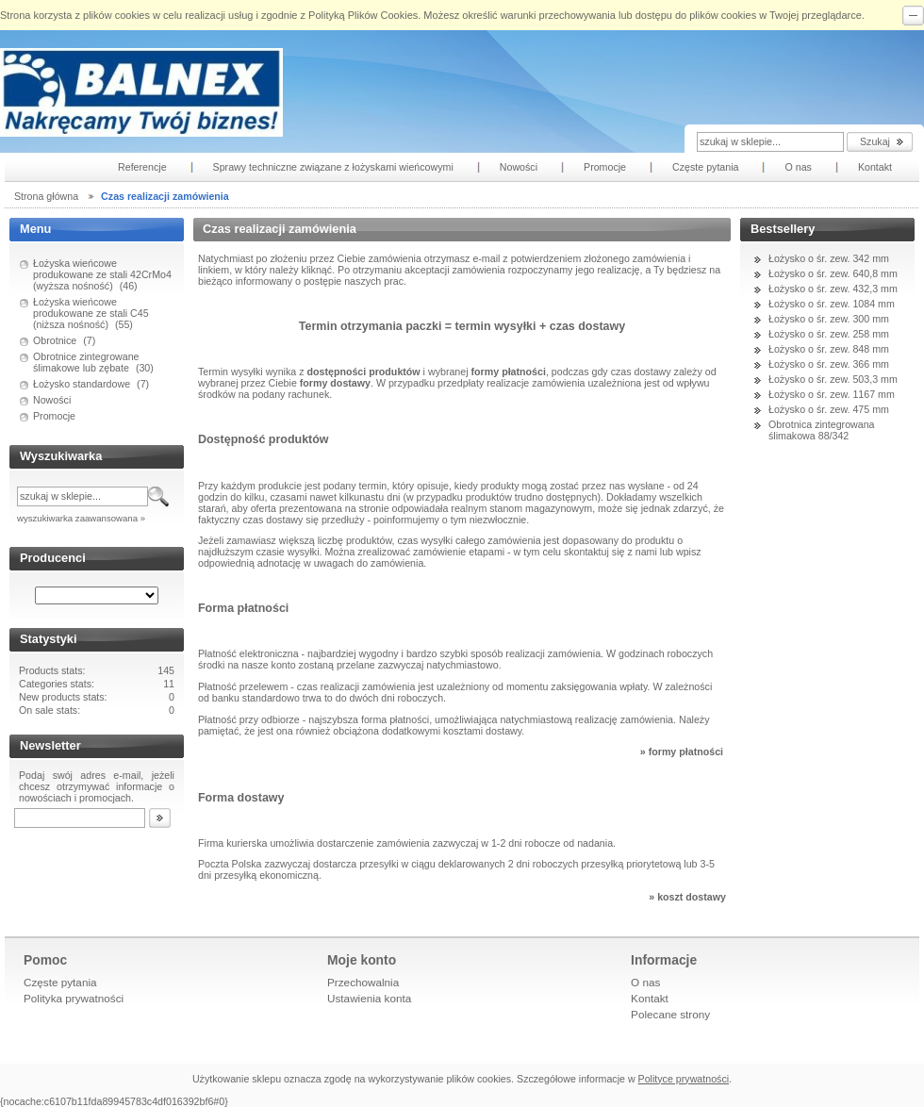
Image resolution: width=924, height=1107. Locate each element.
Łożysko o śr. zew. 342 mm (828, 258)
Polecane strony (670, 1014)
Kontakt (649, 998)
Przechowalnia (363, 982)
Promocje (54, 415)
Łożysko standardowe (81, 383)
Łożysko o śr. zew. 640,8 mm (833, 273)
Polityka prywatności (74, 998)
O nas (645, 982)
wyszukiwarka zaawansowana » (81, 518)
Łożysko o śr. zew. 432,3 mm (833, 288)
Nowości (52, 399)
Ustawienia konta (369, 998)
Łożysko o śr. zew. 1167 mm (831, 394)
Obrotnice (54, 340)
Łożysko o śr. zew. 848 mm (828, 349)
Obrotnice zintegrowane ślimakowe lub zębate (86, 362)
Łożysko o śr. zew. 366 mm (828, 364)
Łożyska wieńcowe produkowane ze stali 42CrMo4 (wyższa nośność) (102, 274)
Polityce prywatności (684, 1078)
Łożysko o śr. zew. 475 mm (828, 409)
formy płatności (686, 751)
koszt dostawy (691, 896)
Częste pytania (60, 982)
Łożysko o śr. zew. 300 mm (828, 318)
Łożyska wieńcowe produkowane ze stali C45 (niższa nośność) (91, 313)
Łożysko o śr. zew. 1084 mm (831, 303)
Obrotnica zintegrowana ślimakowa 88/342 (821, 430)
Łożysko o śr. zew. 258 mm (828, 333)
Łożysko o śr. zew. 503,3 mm (833, 379)
